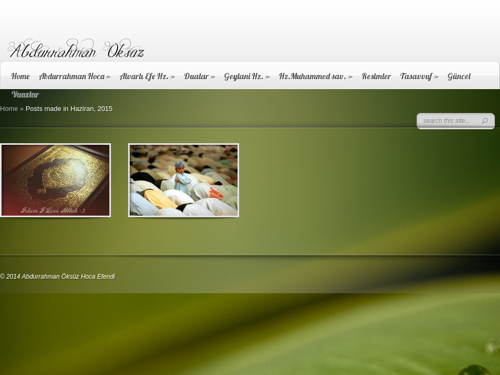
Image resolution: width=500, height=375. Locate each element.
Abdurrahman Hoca (74, 76)
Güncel (458, 76)
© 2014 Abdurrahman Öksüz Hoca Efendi (57, 276)
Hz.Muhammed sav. (316, 76)
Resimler (376, 76)
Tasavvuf (419, 76)
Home (20, 76)
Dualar (199, 76)
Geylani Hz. (247, 76)
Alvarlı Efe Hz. (147, 76)
